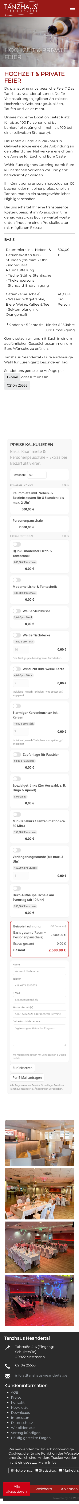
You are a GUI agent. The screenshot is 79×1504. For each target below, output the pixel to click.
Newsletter (20, 1408)
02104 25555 (17, 385)
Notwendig (22, 1470)
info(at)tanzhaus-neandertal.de (41, 1375)
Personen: (31, 545)
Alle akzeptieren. (16, 1489)
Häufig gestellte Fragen (31, 1438)
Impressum (21, 1418)
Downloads (20, 1413)
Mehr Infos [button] (47, 1462)
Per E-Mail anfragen (29, 1022)
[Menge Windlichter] (24, 710)
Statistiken (46, 1470)
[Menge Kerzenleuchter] (24, 749)
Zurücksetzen (26, 1014)
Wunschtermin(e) (39, 970)
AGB (14, 1392)
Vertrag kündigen (26, 1433)
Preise (16, 1397)
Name (39, 936)
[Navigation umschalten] (72, 8)
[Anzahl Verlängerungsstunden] (24, 862)
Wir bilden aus (23, 1428)
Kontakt (18, 1403)
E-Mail (12, 377)
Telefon (39, 947)
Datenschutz (22, 1423)
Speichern (43, 1489)
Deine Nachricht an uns (39, 986)
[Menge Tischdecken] (24, 684)
